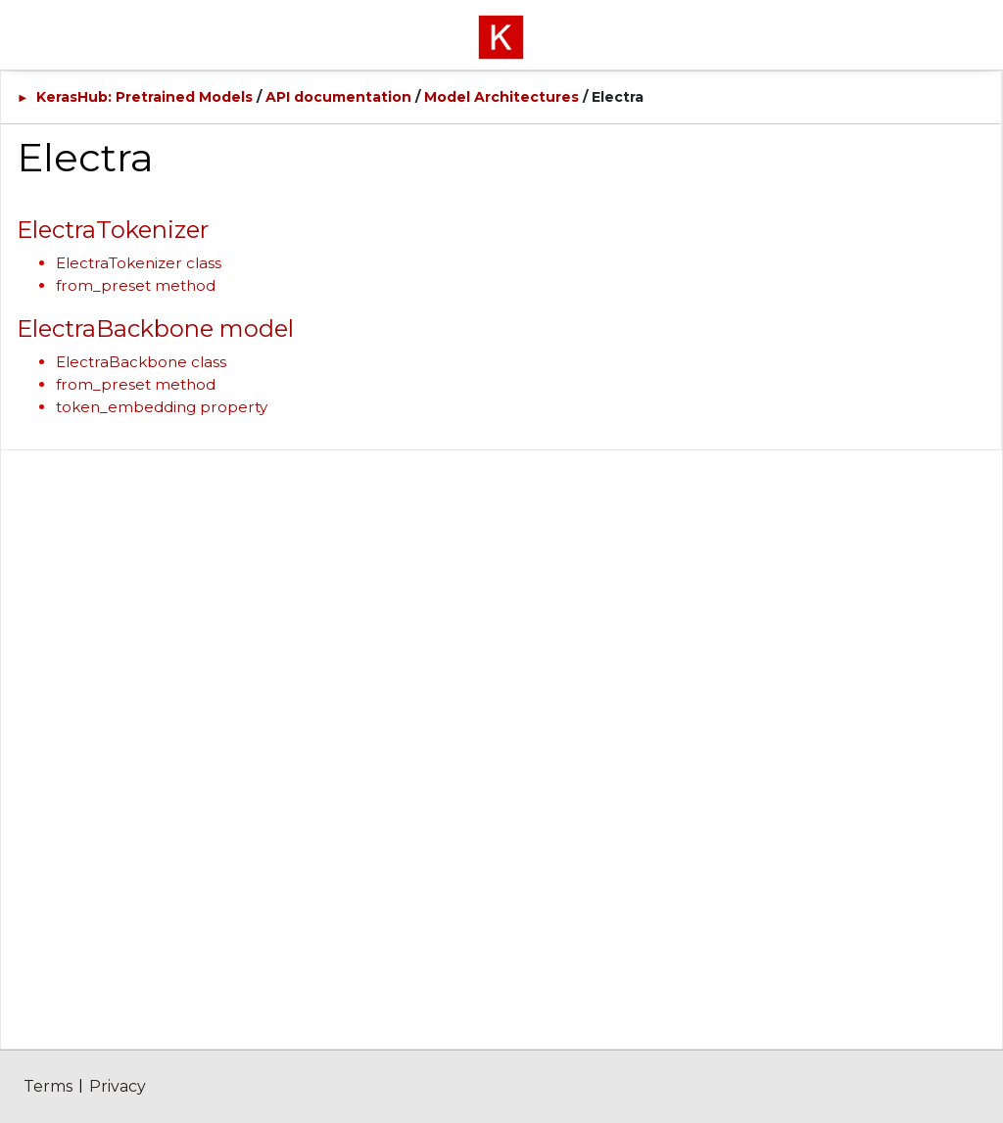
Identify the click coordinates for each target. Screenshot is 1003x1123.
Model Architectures (501, 97)
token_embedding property (161, 407)
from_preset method (135, 285)
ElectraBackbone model (155, 328)
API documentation (338, 97)
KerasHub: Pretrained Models (144, 97)
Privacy (117, 1086)
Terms (48, 1086)
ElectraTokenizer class (138, 263)
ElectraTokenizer (113, 229)
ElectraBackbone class (141, 361)
